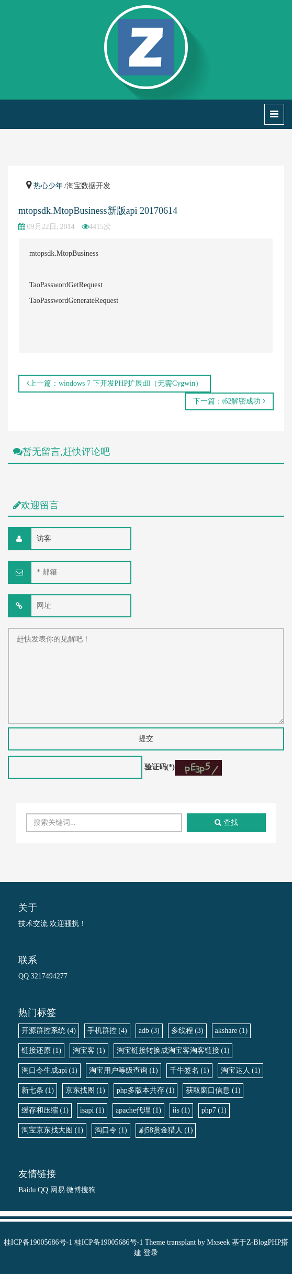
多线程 (187, 1031)
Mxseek (218, 1242)
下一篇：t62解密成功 (229, 401)
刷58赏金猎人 (166, 1130)
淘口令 (111, 1130)
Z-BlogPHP (263, 1242)
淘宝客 (89, 1050)
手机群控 (107, 1031)
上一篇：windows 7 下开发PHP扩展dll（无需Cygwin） (115, 383)
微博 (73, 1190)
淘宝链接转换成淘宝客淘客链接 (173, 1050)
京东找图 (85, 1090)
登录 (150, 1253)
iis (181, 1110)
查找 (226, 822)
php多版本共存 (146, 1090)
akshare (231, 1031)
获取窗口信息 (213, 1090)
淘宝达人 (241, 1070)
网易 (57, 1190)
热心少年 (48, 186)
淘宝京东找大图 (52, 1130)
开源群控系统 (48, 1031)
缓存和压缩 (45, 1110)
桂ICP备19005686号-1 (38, 1242)
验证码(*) (159, 767)
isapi (92, 1110)
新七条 (37, 1090)
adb (149, 1031)
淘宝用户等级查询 (123, 1070)
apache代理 (138, 1110)
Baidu (27, 1190)
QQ (43, 1190)
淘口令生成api (49, 1070)
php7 (214, 1110)
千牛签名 (189, 1070)
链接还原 (41, 1050)
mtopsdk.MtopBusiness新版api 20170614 (97, 210)
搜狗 (88, 1190)
